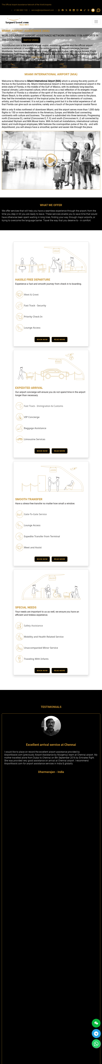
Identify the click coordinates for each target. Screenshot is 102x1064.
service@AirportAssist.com (42, 10)
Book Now (42, 339)
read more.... (37, 57)
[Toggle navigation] (96, 21)
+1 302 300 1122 (20, 10)
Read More (59, 339)
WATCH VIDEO (30, 40)
